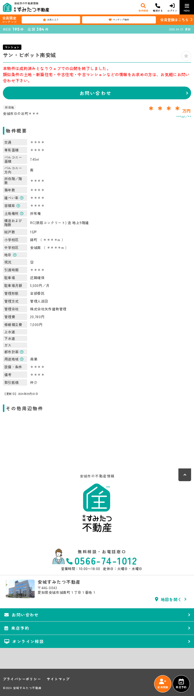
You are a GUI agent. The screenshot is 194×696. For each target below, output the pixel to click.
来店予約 (181, 684)
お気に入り (51, 19)
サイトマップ (58, 679)
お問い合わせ (96, 92)
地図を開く (168, 599)
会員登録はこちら (174, 19)
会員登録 (162, 684)
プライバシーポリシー (22, 679)
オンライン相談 (24, 641)
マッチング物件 (119, 19)
